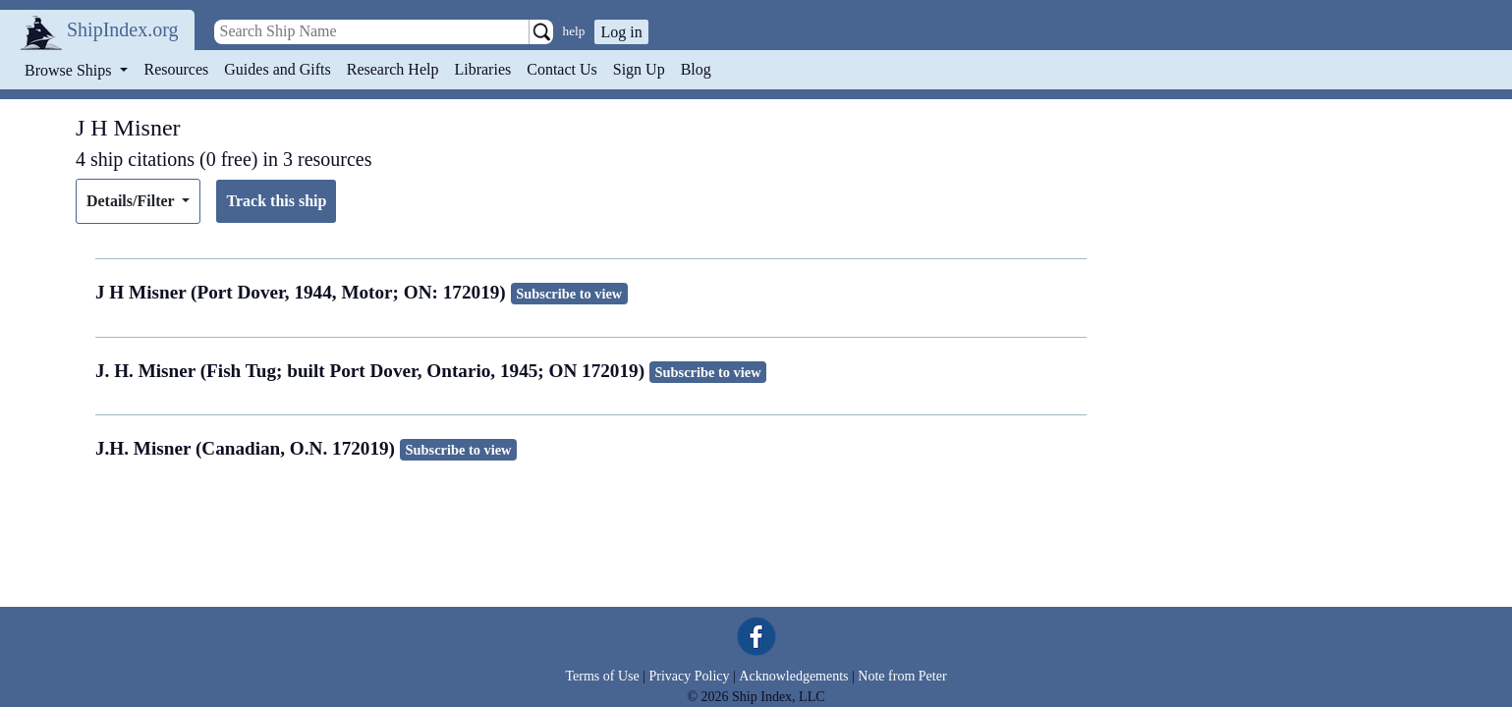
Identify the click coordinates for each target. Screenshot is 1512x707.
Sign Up (639, 69)
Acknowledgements (793, 676)
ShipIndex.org (123, 29)
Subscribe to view (569, 293)
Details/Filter (132, 200)
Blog (696, 69)
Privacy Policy (688, 676)
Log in (621, 32)
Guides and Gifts (277, 69)
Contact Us (562, 69)
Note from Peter (902, 676)
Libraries (482, 69)
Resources (176, 69)
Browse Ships (70, 70)
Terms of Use (602, 676)
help (574, 31)
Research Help (393, 69)
